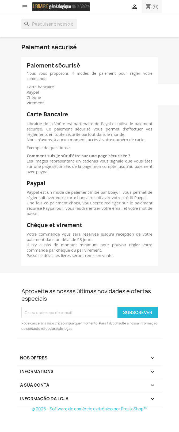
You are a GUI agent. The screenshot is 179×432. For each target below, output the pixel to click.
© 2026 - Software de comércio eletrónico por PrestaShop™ (89, 409)
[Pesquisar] (49, 24)
